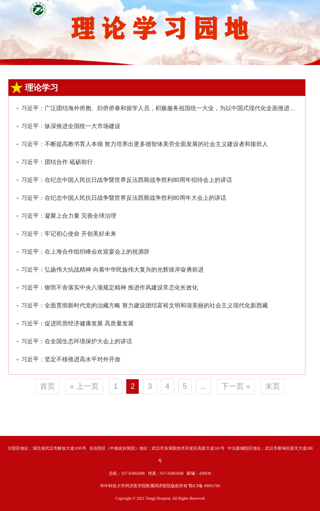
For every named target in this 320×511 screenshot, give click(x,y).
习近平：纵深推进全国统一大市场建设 (70, 126)
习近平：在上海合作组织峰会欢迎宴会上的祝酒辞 (85, 251)
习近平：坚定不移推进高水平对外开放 (70, 359)
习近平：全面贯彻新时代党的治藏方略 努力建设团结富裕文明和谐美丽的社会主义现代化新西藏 (144, 305)
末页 (272, 386)
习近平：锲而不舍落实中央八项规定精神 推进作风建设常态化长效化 (109, 287)
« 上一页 (84, 386)
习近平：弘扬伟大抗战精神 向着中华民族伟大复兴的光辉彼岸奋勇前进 (112, 269)
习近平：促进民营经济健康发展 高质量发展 (77, 323)
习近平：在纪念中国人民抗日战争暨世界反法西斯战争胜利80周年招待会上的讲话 (126, 179)
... (203, 386)
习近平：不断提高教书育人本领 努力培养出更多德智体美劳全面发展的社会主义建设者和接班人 (144, 144)
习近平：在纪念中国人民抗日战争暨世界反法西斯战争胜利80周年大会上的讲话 (123, 197)
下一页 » (235, 386)
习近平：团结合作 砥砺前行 (57, 162)
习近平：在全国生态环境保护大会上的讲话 (76, 341)
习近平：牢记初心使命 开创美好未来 (68, 233)
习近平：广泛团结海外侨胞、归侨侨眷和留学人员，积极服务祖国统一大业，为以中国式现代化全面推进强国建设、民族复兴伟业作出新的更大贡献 (160, 108)
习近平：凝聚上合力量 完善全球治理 (68, 215)
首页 (47, 386)
